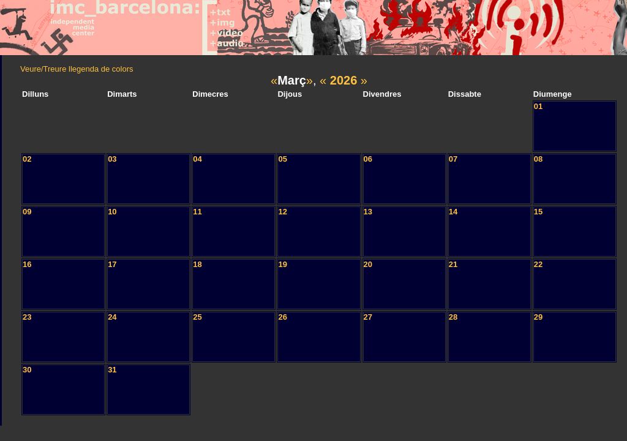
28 (453, 317)
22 (538, 264)
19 (282, 264)
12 (282, 211)
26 (282, 317)
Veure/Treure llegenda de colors (76, 69)
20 (368, 264)
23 (27, 317)
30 (27, 369)
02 (27, 159)
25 (197, 317)
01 (538, 106)
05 (282, 159)
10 (112, 211)
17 (112, 264)
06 (368, 159)
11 (197, 211)
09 (27, 211)
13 (368, 211)
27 (368, 317)
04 (197, 159)
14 (453, 211)
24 (112, 317)
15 (538, 211)
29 (538, 317)
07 (453, 159)
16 (27, 264)
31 (112, 369)
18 (197, 264)
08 (538, 159)
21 (453, 264)
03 (112, 159)
